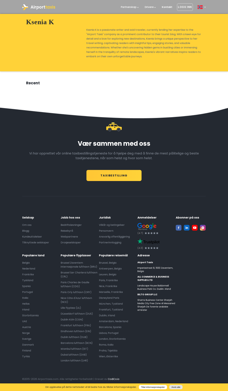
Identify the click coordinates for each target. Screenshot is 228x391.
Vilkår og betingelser (112, 226)
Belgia (26, 264)
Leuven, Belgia (107, 275)
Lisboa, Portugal (108, 334)
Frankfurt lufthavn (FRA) (76, 326)
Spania (26, 287)
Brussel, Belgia (107, 264)
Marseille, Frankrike (111, 293)
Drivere (150, 7)
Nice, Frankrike (108, 287)
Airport (38, 7)
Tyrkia (26, 357)
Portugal (27, 293)
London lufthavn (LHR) (74, 361)
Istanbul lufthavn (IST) (74, 350)
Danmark (28, 345)
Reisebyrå (67, 232)
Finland (26, 351)
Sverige (26, 340)
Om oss (27, 226)
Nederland (28, 269)
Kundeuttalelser (32, 237)
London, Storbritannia (112, 340)
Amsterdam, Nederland (113, 322)
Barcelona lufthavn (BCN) (77, 344)
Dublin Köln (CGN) (72, 320)
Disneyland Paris (109, 299)
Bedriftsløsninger (71, 226)
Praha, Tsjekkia (108, 351)
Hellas (26, 305)
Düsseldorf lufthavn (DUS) (77, 314)
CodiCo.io (113, 380)
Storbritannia (30, 316)
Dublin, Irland (107, 316)
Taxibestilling (114, 175)
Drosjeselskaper (71, 243)
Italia (25, 299)
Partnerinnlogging (110, 243)
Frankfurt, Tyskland (111, 310)
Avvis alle (175, 387)
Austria (26, 328)
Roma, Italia (106, 345)
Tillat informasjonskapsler (153, 387)
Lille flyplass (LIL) (71, 309)
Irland (25, 310)
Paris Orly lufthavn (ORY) (76, 293)
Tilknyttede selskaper (35, 243)
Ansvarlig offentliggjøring (114, 237)
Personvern (106, 232)
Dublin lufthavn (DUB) (74, 338)
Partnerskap (130, 7)
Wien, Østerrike (108, 357)
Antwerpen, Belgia (110, 269)
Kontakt (167, 7)
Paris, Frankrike (108, 281)
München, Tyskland (111, 305)
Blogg (25, 232)
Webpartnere (69, 237)
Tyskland (27, 281)
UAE (24, 322)
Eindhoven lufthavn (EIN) (76, 332)
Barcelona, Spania (110, 328)
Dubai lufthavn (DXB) (74, 355)
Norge (26, 334)
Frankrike (28, 275)
